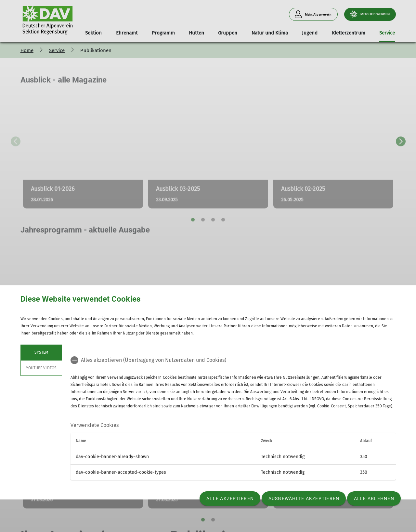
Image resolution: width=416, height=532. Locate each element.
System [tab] (41, 352)
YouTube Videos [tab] (41, 368)
